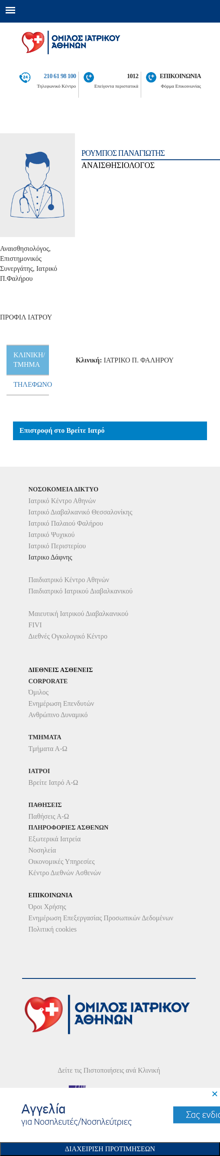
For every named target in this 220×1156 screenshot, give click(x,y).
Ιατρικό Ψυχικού (52, 534)
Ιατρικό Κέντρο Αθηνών (62, 500)
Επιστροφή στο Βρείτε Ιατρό (62, 430)
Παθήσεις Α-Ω (49, 816)
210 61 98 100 (60, 75)
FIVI (35, 625)
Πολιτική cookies (53, 929)
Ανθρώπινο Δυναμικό (58, 714)
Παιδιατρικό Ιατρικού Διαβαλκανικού (81, 591)
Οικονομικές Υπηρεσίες (62, 861)
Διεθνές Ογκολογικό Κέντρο (68, 636)
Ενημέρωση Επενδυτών (61, 703)
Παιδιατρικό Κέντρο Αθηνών (69, 579)
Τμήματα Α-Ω (48, 748)
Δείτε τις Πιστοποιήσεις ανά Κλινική (109, 1070)
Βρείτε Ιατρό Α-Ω (53, 782)
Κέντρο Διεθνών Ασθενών (65, 872)
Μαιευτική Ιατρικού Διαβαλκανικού (79, 613)
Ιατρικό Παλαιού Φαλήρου (66, 523)
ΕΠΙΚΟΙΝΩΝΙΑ (180, 75)
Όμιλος (39, 692)
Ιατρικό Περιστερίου (57, 546)
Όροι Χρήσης (47, 906)
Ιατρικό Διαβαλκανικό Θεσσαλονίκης (81, 512)
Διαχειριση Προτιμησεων (110, 1149)
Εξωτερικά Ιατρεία (55, 839)
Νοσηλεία (42, 850)
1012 (132, 75)
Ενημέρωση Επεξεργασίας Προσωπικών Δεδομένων (101, 918)
